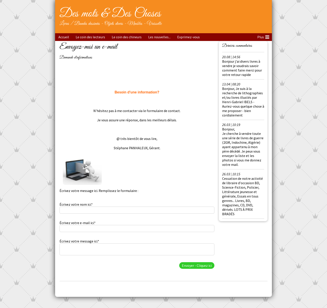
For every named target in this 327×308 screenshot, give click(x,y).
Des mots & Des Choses (110, 13)
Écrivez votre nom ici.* (76, 204)
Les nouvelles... (159, 37)
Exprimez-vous (188, 37)
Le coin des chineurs (127, 37)
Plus (263, 36)
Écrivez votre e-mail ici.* (78, 223)
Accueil (63, 37)
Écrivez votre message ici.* (79, 241)
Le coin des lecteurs (90, 37)
